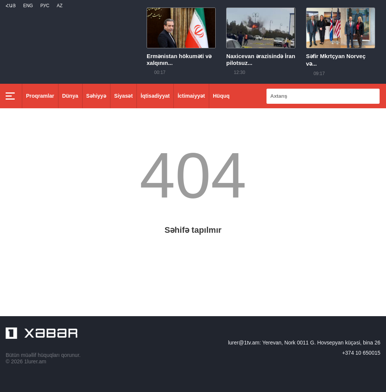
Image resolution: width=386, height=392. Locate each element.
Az (59, 5)
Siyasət (123, 96)
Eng (28, 5)
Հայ (11, 5)
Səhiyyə (96, 96)
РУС (44, 5)
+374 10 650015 (361, 353)
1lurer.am (35, 361)
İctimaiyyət (191, 96)
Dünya (70, 96)
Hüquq (221, 96)
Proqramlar (40, 96)
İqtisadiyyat (155, 96)
